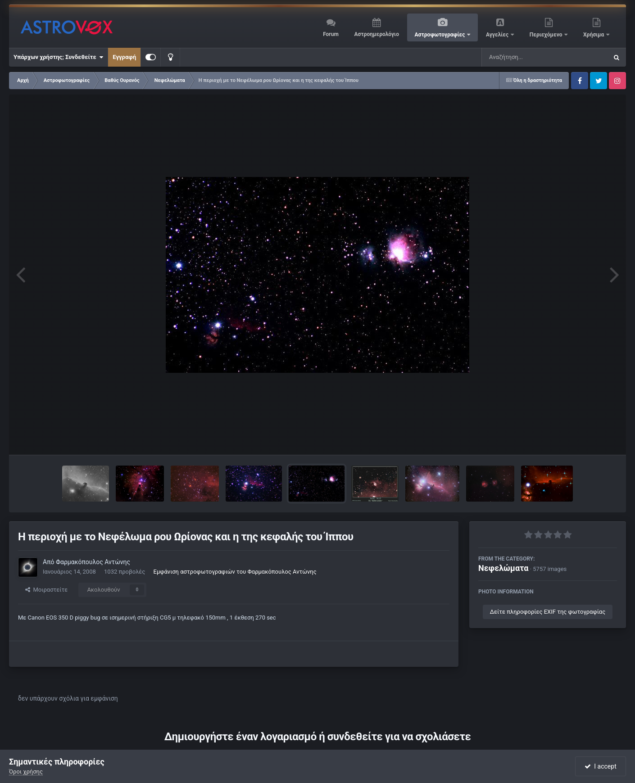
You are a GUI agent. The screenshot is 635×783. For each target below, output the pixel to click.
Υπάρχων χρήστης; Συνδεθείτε (58, 57)
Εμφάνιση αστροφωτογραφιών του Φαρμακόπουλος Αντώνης (235, 571)
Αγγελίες (498, 35)
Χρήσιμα (594, 35)
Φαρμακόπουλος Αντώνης (93, 562)
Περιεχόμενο (547, 35)
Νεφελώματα (503, 568)
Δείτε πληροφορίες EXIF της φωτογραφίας (547, 611)
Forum (331, 34)
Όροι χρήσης (26, 771)
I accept (600, 766)
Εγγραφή (124, 57)
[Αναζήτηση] (526, 57)
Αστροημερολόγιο (376, 34)
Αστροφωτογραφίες (441, 35)
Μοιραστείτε (46, 589)
